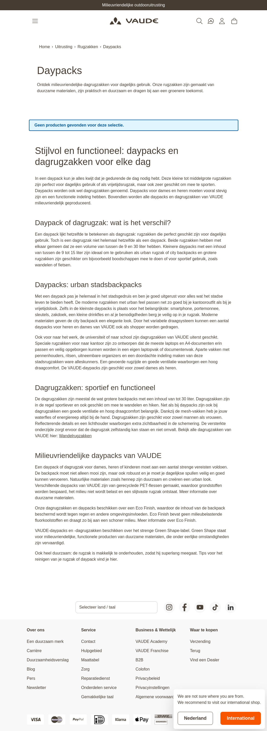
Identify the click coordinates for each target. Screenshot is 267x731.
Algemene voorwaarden (157, 697)
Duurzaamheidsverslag (48, 660)
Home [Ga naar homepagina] (44, 47)
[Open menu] (35, 21)
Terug (195, 651)
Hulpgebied (91, 651)
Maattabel (90, 660)
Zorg (85, 669)
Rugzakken (88, 47)
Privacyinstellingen (153, 687)
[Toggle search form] (199, 21)
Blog (31, 669)
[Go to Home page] (134, 21)
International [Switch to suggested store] (240, 718)
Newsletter (36, 687)
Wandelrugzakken (75, 436)
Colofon (143, 669)
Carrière (34, 651)
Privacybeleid (148, 678)
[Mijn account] (222, 21)
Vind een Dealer (204, 660)
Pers (31, 678)
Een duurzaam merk (45, 641)
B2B (139, 660)
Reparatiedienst (95, 678)
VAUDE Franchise (152, 651)
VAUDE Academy (151, 641)
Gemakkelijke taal (97, 697)
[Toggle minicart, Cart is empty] (234, 21)
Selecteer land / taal (97, 607)
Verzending (200, 641)
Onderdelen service (99, 687)
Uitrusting (63, 47)
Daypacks (112, 47)
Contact (88, 641)
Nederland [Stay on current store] (195, 718)
